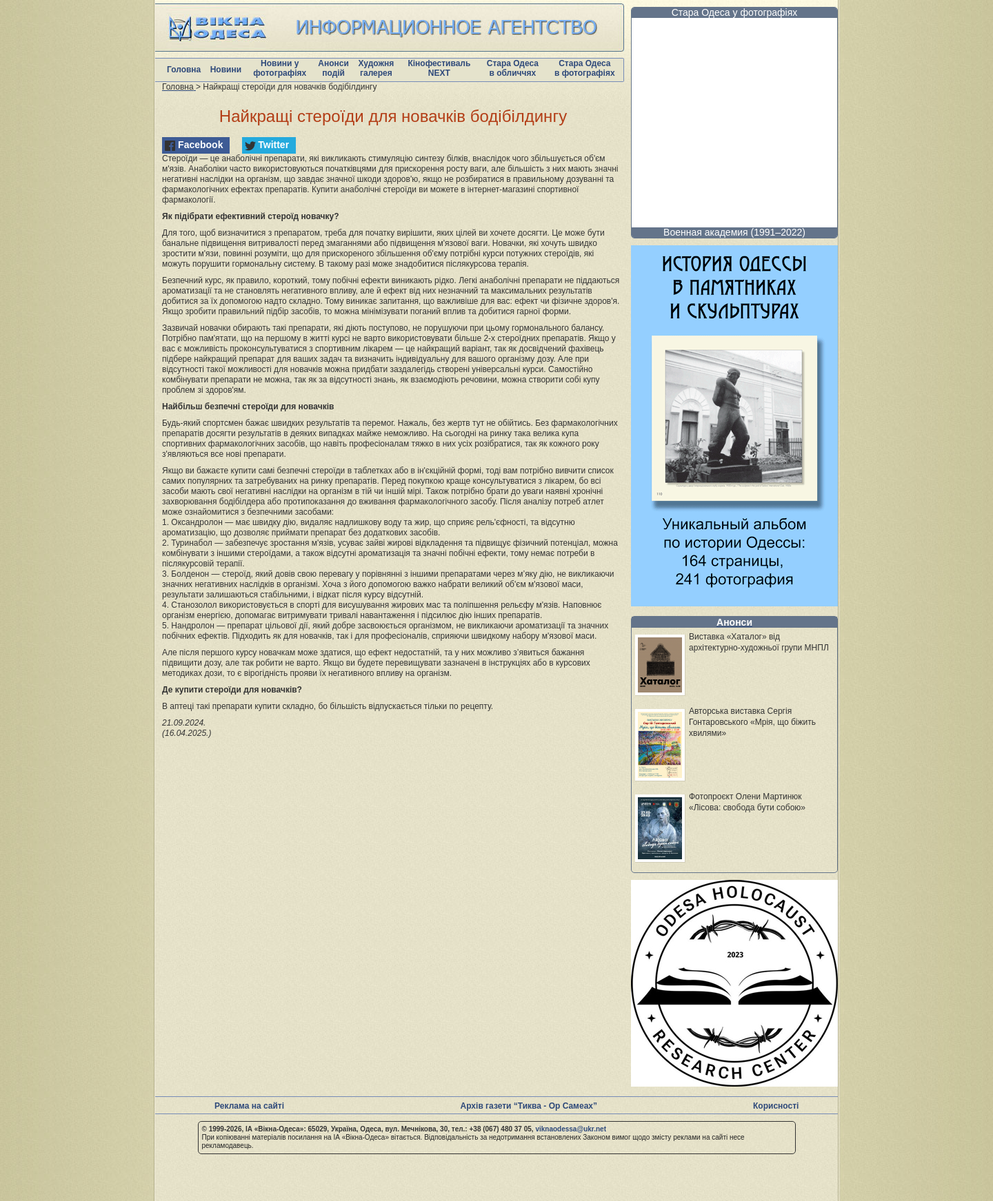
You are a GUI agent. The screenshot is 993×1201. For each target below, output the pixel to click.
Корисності (776, 1106)
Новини (225, 69)
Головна (184, 69)
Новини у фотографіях (279, 68)
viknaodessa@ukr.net (570, 1129)
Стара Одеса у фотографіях (735, 12)
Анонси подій (333, 68)
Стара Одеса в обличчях (513, 68)
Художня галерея (376, 68)
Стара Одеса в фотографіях (584, 68)
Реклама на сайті (249, 1106)
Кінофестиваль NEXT (439, 68)
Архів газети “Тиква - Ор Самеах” (529, 1106)
